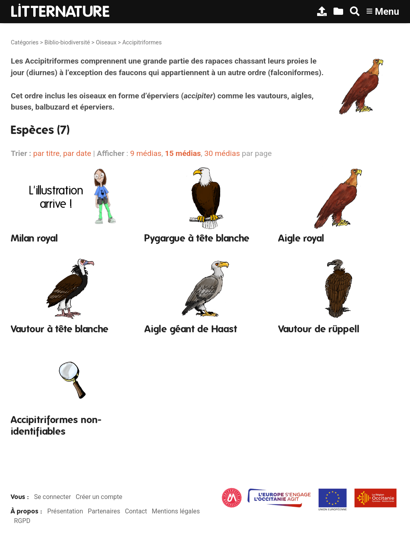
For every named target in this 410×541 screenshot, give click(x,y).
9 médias (145, 153)
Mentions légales (176, 511)
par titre (46, 153)
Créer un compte (99, 497)
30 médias (222, 153)
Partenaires (104, 511)
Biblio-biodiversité (67, 42)
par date (77, 153)
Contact (136, 511)
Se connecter (52, 497)
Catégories (24, 42)
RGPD (22, 521)
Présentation (65, 511)
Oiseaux (106, 42)
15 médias (183, 153)
